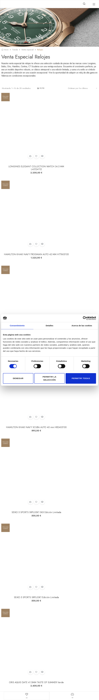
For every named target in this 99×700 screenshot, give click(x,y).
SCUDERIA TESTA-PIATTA (74, 459)
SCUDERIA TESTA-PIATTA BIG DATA (25, 459)
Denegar (18, 378)
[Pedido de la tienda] (82, 88)
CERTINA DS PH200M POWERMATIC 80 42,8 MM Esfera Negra (74, 397)
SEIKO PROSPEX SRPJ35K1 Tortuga (74, 583)
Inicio (6, 50)
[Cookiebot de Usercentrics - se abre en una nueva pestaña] (84, 318)
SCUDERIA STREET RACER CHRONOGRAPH (74, 522)
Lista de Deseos (46, 635)
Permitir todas (81, 378)
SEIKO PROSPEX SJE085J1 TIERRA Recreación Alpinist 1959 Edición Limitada (25, 208)
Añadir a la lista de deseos (24, 131)
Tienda (15, 50)
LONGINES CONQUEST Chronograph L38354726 (24, 397)
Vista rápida (30, 131)
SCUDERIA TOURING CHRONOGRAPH (25, 583)
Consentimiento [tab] (17, 325)
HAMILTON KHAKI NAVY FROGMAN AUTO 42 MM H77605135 (74, 143)
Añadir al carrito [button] (18, 131)
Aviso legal (65, 632)
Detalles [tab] (49, 325)
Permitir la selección (49, 378)
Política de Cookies (68, 643)
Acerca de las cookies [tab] (82, 325)
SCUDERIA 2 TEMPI (25, 520)
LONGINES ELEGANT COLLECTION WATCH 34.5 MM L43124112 (24, 143)
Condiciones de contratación (71, 639)
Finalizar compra (47, 643)
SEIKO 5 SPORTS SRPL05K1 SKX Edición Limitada (25, 270)
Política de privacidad (69, 635)
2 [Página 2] (11, 606)
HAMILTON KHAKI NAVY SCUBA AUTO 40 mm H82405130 (74, 207)
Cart (26, 697)
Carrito (43, 639)
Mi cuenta (44, 632)
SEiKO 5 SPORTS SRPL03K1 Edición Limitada (74, 270)
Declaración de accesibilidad (71, 646)
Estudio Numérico (58, 686)
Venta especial (27, 50)
